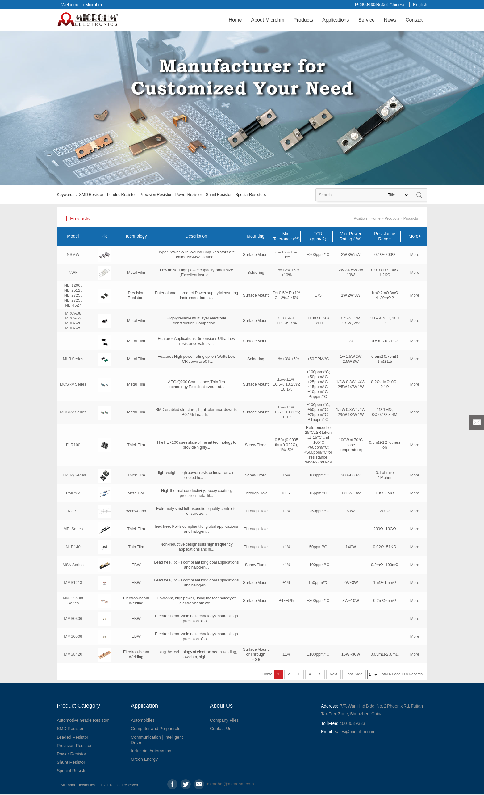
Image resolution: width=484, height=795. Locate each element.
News (390, 20)
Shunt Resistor (219, 194)
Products (303, 20)
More (414, 254)
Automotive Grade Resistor (83, 720)
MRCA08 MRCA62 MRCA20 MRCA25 (73, 320)
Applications (335, 20)
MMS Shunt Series (73, 600)
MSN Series (73, 564)
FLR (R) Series (73, 475)
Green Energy (144, 759)
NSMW (73, 254)
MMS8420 (73, 654)
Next (333, 674)
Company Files (224, 720)
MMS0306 (73, 618)
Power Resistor (188, 194)
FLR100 (73, 444)
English (420, 4)
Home (235, 20)
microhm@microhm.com (212, 783)
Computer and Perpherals (155, 728)
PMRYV (73, 493)
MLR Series (73, 359)
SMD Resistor (91, 194)
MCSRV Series (73, 384)
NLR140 (73, 546)
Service (366, 20)
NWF (73, 272)
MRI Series (73, 528)
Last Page (354, 674)
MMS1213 (73, 582)
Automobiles (143, 720)
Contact (414, 20)
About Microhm (267, 20)
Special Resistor (72, 770)
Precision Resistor (155, 194)
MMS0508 (73, 636)
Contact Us (220, 728)
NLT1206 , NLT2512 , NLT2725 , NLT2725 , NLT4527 (73, 295)
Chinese (397, 4)
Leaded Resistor (121, 194)
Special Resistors (250, 194)
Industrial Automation (151, 750)
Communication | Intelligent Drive (157, 740)
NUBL (73, 511)
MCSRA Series (73, 412)
